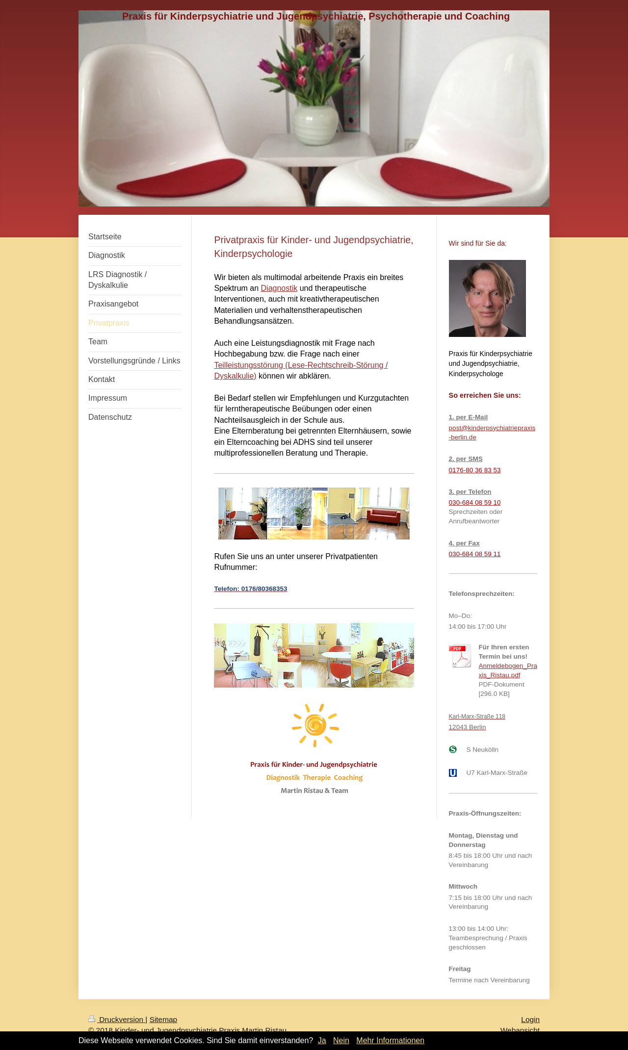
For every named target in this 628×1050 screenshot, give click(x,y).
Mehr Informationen (390, 1040)
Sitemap (163, 1019)
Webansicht (520, 1030)
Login (530, 1019)
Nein (341, 1040)
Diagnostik (279, 288)
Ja (322, 1040)
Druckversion (116, 1019)
